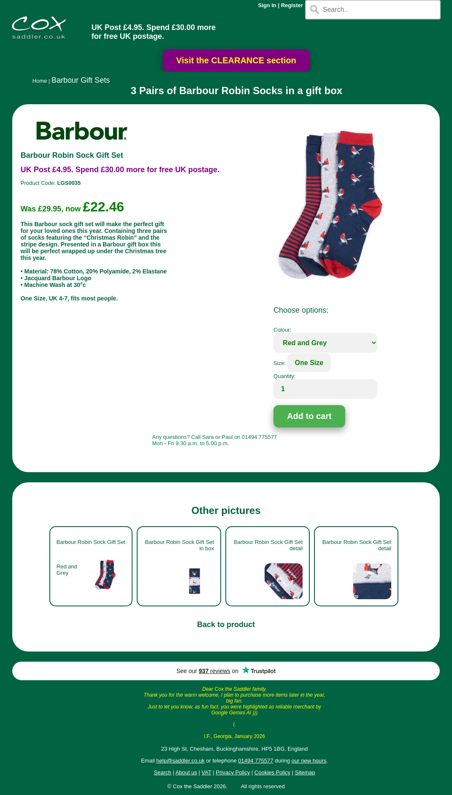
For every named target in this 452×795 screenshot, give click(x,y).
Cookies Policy (272, 772)
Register (292, 5)
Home (39, 81)
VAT (206, 772)
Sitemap (305, 772)
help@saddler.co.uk (180, 760)
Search (162, 772)
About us (186, 772)
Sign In (267, 5)
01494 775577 (255, 760)
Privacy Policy (233, 772)
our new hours (309, 760)
